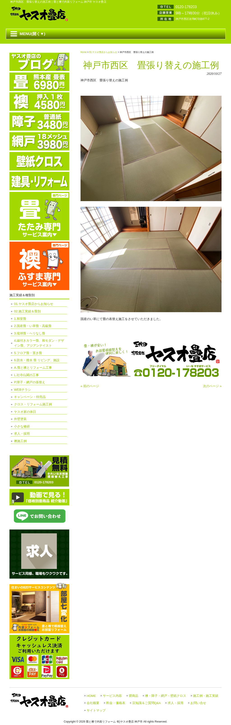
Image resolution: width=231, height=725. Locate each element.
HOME (91, 696)
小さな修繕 (22, 426)
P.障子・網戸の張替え (29, 382)
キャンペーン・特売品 (30, 397)
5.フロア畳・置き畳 (28, 353)
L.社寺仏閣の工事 (26, 375)
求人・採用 (22, 433)
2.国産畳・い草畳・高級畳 (32, 326)
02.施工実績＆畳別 (27, 311)
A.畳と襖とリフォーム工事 (33, 367)
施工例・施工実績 (205, 696)
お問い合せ (198, 703)
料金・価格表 (115, 703)
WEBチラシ (22, 389)
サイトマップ (96, 710)
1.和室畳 (20, 318)
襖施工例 (20, 441)
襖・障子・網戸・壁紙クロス (165, 696)
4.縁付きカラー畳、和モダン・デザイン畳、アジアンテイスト (39, 343)
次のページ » (212, 386)
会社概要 (93, 703)
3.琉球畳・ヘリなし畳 (29, 333)
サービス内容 (112, 696)
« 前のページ (90, 386)
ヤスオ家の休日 (25, 412)
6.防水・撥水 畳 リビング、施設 (37, 360)
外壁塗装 (20, 419)
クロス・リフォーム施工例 (33, 404)
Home (84, 52)
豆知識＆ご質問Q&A (146, 703)
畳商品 (133, 696)
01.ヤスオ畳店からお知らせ (103, 52)
